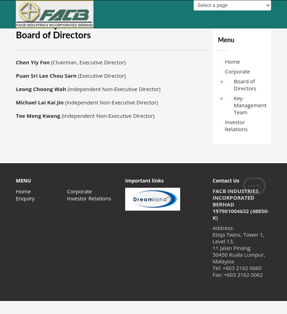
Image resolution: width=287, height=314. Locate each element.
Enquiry (25, 198)
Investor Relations (236, 125)
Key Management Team (250, 105)
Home (232, 61)
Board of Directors (245, 85)
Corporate (237, 71)
